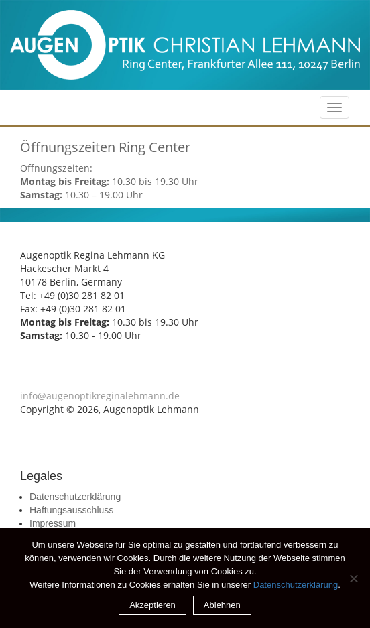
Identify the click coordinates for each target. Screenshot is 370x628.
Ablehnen (222, 605)
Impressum (52, 523)
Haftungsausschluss (71, 510)
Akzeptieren (152, 605)
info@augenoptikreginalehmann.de (100, 395)
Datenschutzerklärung (75, 496)
